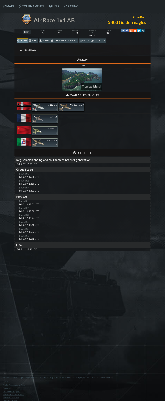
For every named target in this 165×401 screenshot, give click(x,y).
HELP (54, 6)
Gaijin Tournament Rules (14, 385)
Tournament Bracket (64, 40)
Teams (44, 40)
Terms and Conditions (13, 394)
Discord (7, 388)
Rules (33, 40)
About (22, 40)
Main (8, 6)
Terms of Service (11, 397)
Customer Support (11, 391)
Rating (71, 6)
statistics (98, 40)
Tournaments (31, 6)
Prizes (84, 40)
